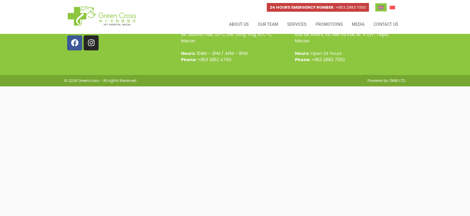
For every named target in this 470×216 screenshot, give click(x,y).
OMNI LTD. (397, 80)
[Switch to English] (381, 7)
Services (297, 24)
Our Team (268, 24)
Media (358, 24)
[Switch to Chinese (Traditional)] (392, 7)
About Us (239, 24)
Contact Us (385, 24)
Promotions (329, 24)
